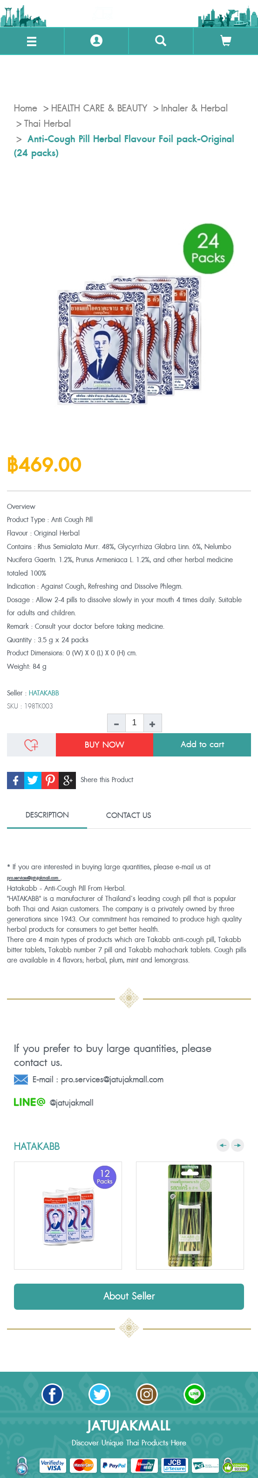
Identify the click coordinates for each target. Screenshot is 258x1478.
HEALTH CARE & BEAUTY (99, 108)
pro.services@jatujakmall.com (32, 878)
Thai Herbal (47, 124)
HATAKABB (44, 693)
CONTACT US (128, 815)
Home (25, 108)
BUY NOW (104, 745)
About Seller (129, 1296)
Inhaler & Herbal (194, 108)
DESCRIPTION (47, 815)
